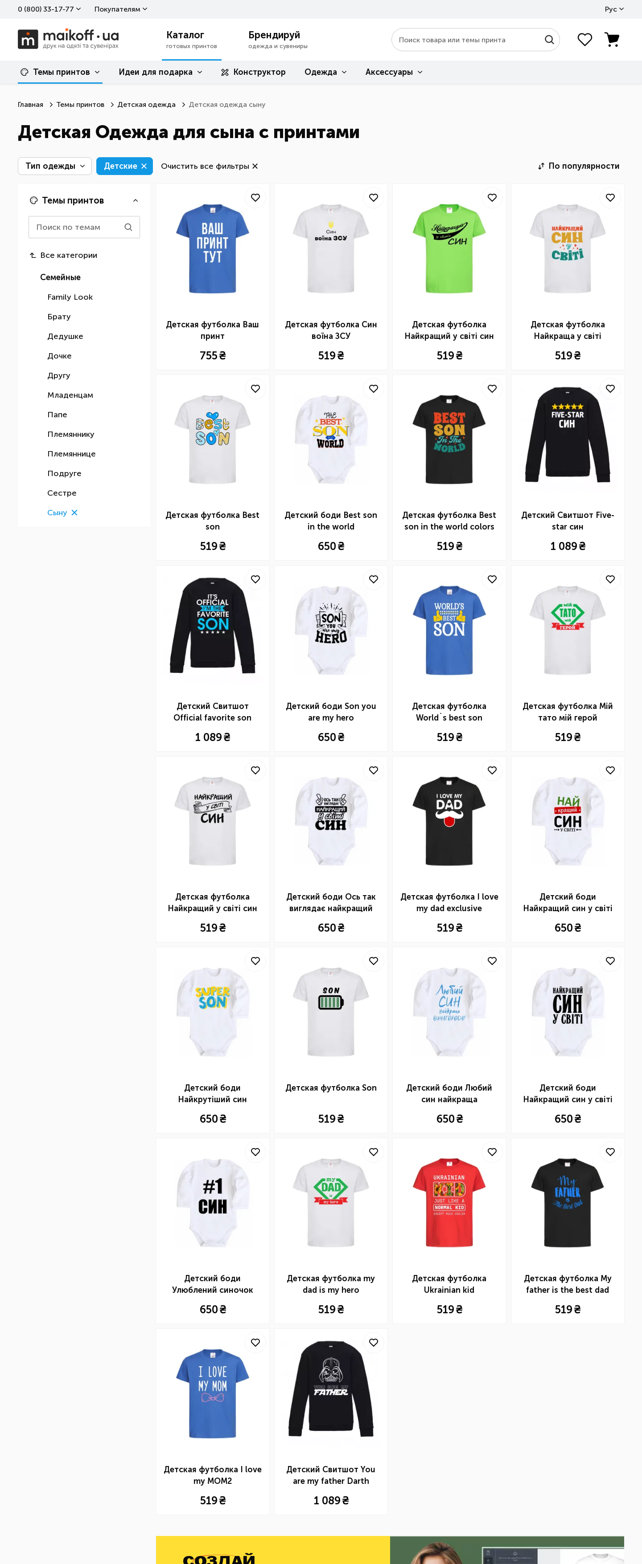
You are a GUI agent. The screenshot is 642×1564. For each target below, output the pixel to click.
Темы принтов (55, 72)
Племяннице (71, 454)
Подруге (64, 473)
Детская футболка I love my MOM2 (213, 1475)
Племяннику (71, 434)
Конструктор (253, 72)
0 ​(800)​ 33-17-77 (46, 9)
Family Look (70, 297)
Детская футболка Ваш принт (212, 330)
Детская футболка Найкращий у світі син (449, 330)
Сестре (62, 493)
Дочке (59, 356)
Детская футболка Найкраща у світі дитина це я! (568, 331)
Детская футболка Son (331, 1088)
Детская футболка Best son (212, 521)
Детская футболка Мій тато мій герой (568, 712)
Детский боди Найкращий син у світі (568, 1093)
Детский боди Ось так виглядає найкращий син (331, 903)
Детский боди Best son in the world (330, 521)
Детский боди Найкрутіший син (212, 1093)
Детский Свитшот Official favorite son (212, 712)
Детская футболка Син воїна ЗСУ (331, 330)
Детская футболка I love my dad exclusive (449, 902)
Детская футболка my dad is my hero (331, 1284)
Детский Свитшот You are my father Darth (330, 1475)
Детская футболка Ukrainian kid (449, 1284)
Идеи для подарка (156, 72)
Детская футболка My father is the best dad (568, 1284)
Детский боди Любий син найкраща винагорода (449, 1094)
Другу (58, 375)
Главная (30, 104)
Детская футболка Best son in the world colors (449, 521)
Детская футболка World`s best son (449, 712)
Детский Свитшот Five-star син (567, 521)
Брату (59, 317)
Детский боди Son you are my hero (331, 712)
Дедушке (65, 336)
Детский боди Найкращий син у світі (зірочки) (568, 903)
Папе (57, 415)
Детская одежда (146, 104)
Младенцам (70, 395)
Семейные (60, 277)
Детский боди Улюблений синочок (212, 1284)
